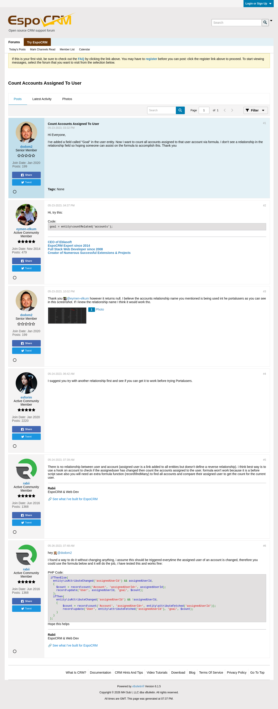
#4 (264, 373)
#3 (264, 291)
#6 (264, 545)
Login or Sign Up (259, 3)
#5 (264, 459)
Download (178, 672)
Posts (18, 99)
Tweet (26, 182)
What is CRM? (76, 672)
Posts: (16, 166)
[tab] (18, 99)
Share (26, 175)
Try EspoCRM (37, 42)
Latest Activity (42, 99)
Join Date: (19, 163)
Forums (14, 42)
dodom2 (66, 553)
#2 (264, 205)
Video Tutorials (157, 672)
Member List (67, 49)
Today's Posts (17, 49)
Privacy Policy (236, 672)
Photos (67, 99)
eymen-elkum (79, 298)
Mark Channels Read (42, 49)
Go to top (257, 672)
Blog (192, 672)
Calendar (84, 49)
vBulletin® (138, 686)
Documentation (100, 672)
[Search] (236, 22)
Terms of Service (211, 672)
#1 (264, 123)
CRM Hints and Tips (129, 672)
